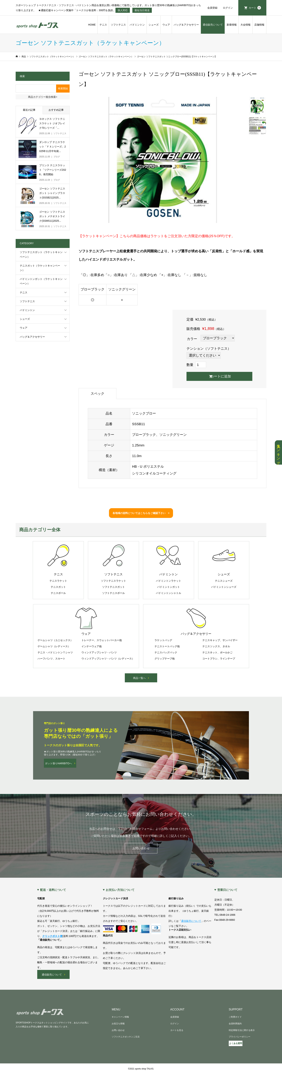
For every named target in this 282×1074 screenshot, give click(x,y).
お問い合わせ (141, 848)
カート (255, 8)
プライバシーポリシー (239, 1036)
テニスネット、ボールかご (217, 652)
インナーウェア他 (91, 646)
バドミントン (137, 24)
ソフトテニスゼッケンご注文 (126, 1036)
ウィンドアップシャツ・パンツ (99, 652)
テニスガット (58, 587)
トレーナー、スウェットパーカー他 (101, 640)
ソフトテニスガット (113, 587)
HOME (92, 24)
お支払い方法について (120, 890)
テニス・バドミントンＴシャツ (55, 652)
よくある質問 (235, 1043)
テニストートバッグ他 (167, 646)
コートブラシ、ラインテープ (218, 658)
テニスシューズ (224, 580)
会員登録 (212, 7)
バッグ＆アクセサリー (186, 24)
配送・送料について (53, 890)
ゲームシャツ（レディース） (54, 646)
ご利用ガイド (235, 1017)
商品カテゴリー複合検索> (42, 96)
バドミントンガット (168, 587)
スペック (97, 393)
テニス (103, 24)
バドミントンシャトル (168, 593)
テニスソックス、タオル (216, 646)
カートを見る (176, 1030)
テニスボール (58, 593)
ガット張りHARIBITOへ (58, 763)
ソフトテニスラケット (113, 580)
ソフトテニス (118, 24)
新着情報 (232, 24)
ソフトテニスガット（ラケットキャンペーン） (41, 254)
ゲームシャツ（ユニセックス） (55, 640)
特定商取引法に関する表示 (242, 1030)
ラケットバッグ (163, 640)
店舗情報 (259, 24)
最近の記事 (29, 109)
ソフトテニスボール (113, 593)
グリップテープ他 (164, 658)
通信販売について (213, 24)
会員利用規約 (235, 1023)
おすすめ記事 (56, 109)
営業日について (227, 890)
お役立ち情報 (118, 1023)
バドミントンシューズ (223, 587)
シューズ (154, 24)
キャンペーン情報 (120, 1017)
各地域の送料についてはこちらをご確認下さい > (141, 513)
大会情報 (245, 24)
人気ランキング (278, 452)
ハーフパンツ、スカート (51, 658)
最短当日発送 (142, 10)
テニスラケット (58, 580)
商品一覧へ (139, 678)
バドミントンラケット (168, 580)
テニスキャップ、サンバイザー (220, 640)
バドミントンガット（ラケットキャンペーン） (41, 281)
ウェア (166, 24)
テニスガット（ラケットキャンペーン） (40, 268)
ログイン (228, 7)
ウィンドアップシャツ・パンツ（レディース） (107, 658)
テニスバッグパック (165, 652)
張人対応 (123, 10)
